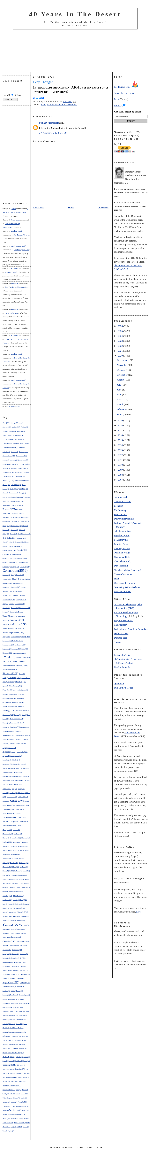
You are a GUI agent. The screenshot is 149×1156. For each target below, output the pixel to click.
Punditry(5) (23, 966)
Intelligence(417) (8, 772)
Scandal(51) (21, 1007)
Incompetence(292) (16, 756)
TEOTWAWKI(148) (8, 1069)
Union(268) (24, 1094)
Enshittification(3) (17, 641)
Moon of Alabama (123, 574)
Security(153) (23, 1015)
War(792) (25, 1110)
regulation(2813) (11, 982)
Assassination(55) (23, 468)
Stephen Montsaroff (18, 246)
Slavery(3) (12, 1024)
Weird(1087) (7, 1118)
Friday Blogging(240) (15, 686)
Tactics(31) (12, 1061)
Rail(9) (4, 974)
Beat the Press (121, 544)
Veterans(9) (14, 1102)
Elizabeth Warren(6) (8, 628)
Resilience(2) (6, 991)
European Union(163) (19, 653)
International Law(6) (8, 780)
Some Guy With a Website (127, 587)
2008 (120, 474)
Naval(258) (26, 871)
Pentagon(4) (26, 904)
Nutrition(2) (15, 883)
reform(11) (13, 978)
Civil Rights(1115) (9, 538)
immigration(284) (22, 752)
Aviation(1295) (8, 480)
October (121, 369)
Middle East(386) (14, 854)
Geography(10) (7, 702)
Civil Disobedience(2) (24, 534)
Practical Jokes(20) (20, 933)
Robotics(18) (11, 999)
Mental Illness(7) (22, 846)
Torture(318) (6, 1081)
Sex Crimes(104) (21, 1019)
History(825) (7, 735)
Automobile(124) (20, 476)
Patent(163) (11, 904)
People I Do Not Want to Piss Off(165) (14, 908)
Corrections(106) (25, 566)
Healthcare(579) (15, 727)
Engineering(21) (7, 641)
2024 (120, 336)
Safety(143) (26, 1003)
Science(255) (21, 1011)
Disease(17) (6, 612)
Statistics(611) (7, 1048)
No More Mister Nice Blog (127, 569)
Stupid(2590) (9, 1056)
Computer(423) (7, 550)
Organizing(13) (26, 887)
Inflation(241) (16, 760)
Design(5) (5, 604)
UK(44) (18, 1094)
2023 (120, 340)
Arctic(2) (5, 464)
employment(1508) (16, 632)
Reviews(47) (6, 995)
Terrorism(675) (20, 1069)
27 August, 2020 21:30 (53, 132)
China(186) (6, 534)
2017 (120, 430)
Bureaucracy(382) (17, 505)
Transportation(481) (9, 1089)
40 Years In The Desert (75, 14)
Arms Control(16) (13, 464)
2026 (120, 326)
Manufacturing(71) (8, 834)
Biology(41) (22, 493)
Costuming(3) (6, 575)
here (138, 911)
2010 (120, 464)
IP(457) (27, 780)
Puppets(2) (11, 970)
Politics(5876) (13, 924)
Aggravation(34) (19, 439)
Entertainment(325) (8, 645)
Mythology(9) (24, 867)
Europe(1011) (7, 653)
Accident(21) (24, 427)
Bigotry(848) (20, 489)
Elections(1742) (19, 624)
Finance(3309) (10, 673)
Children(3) (22, 530)
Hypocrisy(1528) (9, 752)
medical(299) (17, 842)
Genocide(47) (20, 698)
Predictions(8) (7, 937)
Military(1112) (8, 858)
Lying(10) (20, 825)
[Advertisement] (75, 51)
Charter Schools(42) (16, 526)
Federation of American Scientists (130, 629)
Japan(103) (6, 793)
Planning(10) (6, 920)
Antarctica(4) (14, 452)
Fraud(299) (19, 681)
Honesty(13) (26, 735)
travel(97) (18, 1089)
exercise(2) (19, 657)
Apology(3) (6, 460)
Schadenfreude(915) (10, 1011)
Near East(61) (6, 875)
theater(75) (20, 1073)
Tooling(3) (26, 1077)
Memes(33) (14, 846)
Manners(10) (16, 830)
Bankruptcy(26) (19, 480)
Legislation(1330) (9, 817)
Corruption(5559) (15, 570)
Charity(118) (6, 526)
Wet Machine (120, 514)
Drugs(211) (6, 620)
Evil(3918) (9, 657)
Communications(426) (15, 546)
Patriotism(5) (19, 904)
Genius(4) (13, 698)
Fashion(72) (13, 669)
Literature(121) (23, 821)
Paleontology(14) (7, 896)
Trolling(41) (6, 1094)
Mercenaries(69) (7, 850)
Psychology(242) (16, 958)
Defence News (121, 633)
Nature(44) (19, 871)
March (120, 404)
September (122, 374)
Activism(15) (12, 431)
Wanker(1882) (15, 1110)
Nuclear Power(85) (18, 879)
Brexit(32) (13, 501)
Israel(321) (21, 789)
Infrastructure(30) (7, 764)
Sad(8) (21, 1003)
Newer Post (38, 207)
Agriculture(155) (7, 443)
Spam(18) (18, 1040)
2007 (120, 479)
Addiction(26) (21, 431)
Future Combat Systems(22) (20, 690)
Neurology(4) (23, 875)
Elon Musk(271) (19, 628)
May (119, 394)
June (119, 389)
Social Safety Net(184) (16, 1028)
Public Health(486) (15, 962)
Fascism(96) (6, 669)
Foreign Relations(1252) (12, 678)
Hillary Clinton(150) (16, 731)
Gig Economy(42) (13, 706)
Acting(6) (5, 431)
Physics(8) (17, 916)
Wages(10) (6, 1110)
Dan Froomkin (121, 565)
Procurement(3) (7, 950)
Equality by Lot (121, 535)
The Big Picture (122, 548)
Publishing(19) (15, 966)
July (119, 384)
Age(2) (12, 439)
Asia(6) (15, 468)
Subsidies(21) (19, 1057)
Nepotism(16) (15, 875)
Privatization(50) (14, 945)
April (120, 399)
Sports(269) (22, 1044)
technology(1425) (9, 1065)
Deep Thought (43, 82)
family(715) (17, 661)
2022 (120, 345)
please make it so (11, 313)
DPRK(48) (14, 616)
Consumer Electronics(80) (19, 558)
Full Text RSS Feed (123, 687)
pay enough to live (21, 235)
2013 (120, 450)
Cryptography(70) (18, 583)
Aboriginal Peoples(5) (17, 423)
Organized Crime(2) (15, 887)
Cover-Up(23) (20, 575)
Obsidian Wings (122, 552)
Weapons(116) (13, 1114)
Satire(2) (15, 1007)
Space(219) (11, 1040)
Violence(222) (7, 1106)
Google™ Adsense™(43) (22, 710)
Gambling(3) (6, 694)
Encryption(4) (6, 636)
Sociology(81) (22, 1032)
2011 (120, 460)
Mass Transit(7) (16, 838)
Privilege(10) (23, 945)
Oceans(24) (6, 887)
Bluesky (119, 105)
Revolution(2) (14, 995)
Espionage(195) (16, 649)
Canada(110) (15, 513)
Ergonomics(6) (7, 649)
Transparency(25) (16, 1085)
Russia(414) (6, 1003)
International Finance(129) (21, 776)
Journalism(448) (12, 797)
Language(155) (20, 805)
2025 (120, 331)
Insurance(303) (7, 768)
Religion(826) (25, 983)
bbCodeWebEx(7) (16, 485)
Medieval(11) (6, 846)
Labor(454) (11, 805)
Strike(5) (5, 1052)
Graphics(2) (17, 715)
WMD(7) (19, 1127)
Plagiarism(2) (25, 916)
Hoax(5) (14, 735)
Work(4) (5, 1131)
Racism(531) (24, 970)
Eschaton (118, 505)
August (121, 379)
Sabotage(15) (14, 1003)
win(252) (14, 1127)
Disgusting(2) (14, 612)
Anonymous (15, 220)
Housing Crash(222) (16, 743)
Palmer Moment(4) (18, 896)
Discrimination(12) (24, 608)
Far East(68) (19, 665)
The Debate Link (122, 561)
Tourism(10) (14, 1081)
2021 (120, 350)
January (121, 414)
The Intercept (120, 510)
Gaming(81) (13, 694)
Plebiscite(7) (14, 920)
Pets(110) (5, 912)
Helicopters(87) (25, 727)
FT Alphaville (121, 539)
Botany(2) (21, 497)
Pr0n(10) (12, 933)
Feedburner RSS (127, 86)
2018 (120, 425)
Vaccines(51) (6, 1102)
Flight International (123, 620)
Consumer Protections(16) (10, 562)
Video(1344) (22, 1102)
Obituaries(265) (23, 883)
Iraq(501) (12, 784)
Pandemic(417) (7, 900)
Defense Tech (120, 637)
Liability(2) (6, 821)
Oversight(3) (6, 891)
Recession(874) (24, 974)
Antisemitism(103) (21, 456)
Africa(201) (6, 439)
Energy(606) (25, 637)
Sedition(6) (6, 1019)
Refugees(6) (20, 978)
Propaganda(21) (7, 954)
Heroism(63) (6, 731)
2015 (120, 440)
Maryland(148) (7, 838)
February (121, 409)
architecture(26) (23, 460)
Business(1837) (9, 509)
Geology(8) (15, 702)
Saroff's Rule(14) (7, 1007)
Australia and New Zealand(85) (21, 472)
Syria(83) (5, 1061)
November (122, 365)
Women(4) (26, 1127)
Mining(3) (17, 858)
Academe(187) (16, 427)
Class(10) (5, 542)
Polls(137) (27, 925)
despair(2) (11, 604)
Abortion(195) (7, 427)
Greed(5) (24, 715)
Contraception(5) (22, 562)
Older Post (103, 207)
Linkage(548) (14, 821)
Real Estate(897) (13, 974)
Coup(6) (13, 575)
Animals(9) (22, 447)
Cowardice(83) (7, 579)
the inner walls (121, 497)
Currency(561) (15, 587)
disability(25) (6, 608)
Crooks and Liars (122, 501)
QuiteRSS (119, 683)
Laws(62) (17, 813)
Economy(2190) (17, 620)
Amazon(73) (15, 447)
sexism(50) (6, 1024)
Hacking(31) (6, 723)
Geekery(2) (21, 694)
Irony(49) (14, 789)
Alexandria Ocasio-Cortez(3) (21, 443)
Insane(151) (16, 764)
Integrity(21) (26, 768)
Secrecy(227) (14, 1015)
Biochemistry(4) (13, 493)
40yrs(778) (6, 423)
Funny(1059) (7, 690)
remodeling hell (11, 272)
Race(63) (16, 970)
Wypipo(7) (11, 1131)
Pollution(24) (6, 929)
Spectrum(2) (14, 1044)
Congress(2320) (20, 550)
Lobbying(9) (6, 825)
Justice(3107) (17, 800)
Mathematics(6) (25, 838)
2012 (120, 455)
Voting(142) (25, 1106)
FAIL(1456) (7, 661)
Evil (43, 105)
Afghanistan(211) (18, 435)
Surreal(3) (27, 1057)
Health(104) (6, 727)
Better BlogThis (122, 654)
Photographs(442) (8, 916)
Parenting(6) (16, 900)
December (122, 360)
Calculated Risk (122, 557)
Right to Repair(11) (24, 995)
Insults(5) (23, 764)
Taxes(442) (26, 1061)
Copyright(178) (14, 566)
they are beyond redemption (16, 287)
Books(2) (15, 497)
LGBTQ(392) (21, 817)
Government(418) (8, 715)
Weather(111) (22, 1114)
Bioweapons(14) (7, 497)
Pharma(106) (12, 912)
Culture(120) (6, 587)
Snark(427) (19, 1024)
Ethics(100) (25, 649)
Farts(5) (26, 665)
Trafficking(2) (7, 1085)
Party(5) (5, 904)
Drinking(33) (21, 616)
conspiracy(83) (7, 554)
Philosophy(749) (22, 912)
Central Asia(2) (24, 521)
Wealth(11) (6, 1114)
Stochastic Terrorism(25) (19, 1048)
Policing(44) (21, 920)
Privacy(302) (21, 941)
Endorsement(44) (16, 636)
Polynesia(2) (14, 929)
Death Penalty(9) (14, 591)
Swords (117, 642)
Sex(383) (12, 1019)
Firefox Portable (122, 667)
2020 (120, 355)
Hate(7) (22, 723)
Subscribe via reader (124, 93)
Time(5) (19, 1077)
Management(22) (7, 830)
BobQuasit (15, 283)
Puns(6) (5, 970)
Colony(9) (11, 542)
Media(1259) (7, 842)
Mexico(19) (16, 850)
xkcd (116, 578)
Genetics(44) (6, 698)
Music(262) (15, 867)
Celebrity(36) (6, 521)
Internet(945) (19, 780)
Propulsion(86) (24, 954)
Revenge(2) (19, 991)
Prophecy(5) (15, 954)
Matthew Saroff (16, 231)
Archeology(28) (14, 460)
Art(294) (21, 464)
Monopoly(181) (7, 867)
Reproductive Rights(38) (9, 986)
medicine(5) (25, 842)
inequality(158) (7, 760)
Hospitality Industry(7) (9, 739)
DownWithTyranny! (124, 518)
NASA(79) (6, 871)
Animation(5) (6, 452)
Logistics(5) (13, 825)
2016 (120, 435)
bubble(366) (20, 501)
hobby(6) (20, 735)
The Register (120, 624)
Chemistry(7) (14, 530)
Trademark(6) (22, 1081)
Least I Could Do (122, 591)
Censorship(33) (15, 521)
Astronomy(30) (7, 472)
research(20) (20, 986)
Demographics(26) (21, 599)
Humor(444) (12, 748)
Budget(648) (7, 505)
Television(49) (21, 1065)
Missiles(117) (14, 863)
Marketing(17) (18, 834)
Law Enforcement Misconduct (62, 105)
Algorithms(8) (7, 447)
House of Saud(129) (22, 739)
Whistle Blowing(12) (20, 1122)
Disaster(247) (15, 608)
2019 (120, 420)
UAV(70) (12, 1094)
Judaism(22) (21, 797)
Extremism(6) (27, 657)
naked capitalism (122, 531)
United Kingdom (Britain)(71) (11, 1098)
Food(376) (22, 674)
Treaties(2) (25, 1089)
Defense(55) (15, 595)
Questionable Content (124, 583)
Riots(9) (5, 999)
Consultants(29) (7, 558)
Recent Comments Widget (13, 406)
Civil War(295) (21, 538)
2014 (120, 445)
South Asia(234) (16, 1036)
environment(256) (20, 645)
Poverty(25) (6, 933)
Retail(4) (13, 991)
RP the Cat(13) (20, 999)
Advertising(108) (7, 435)
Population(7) (22, 929)
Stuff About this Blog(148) (16, 1052)
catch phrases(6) (24, 517)
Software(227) (7, 1036)
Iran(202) (5, 784)
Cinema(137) (14, 534)
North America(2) (7, 879)
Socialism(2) (6, 1032)
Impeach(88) (6, 756)
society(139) (14, 1032)
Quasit (13, 209)
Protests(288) (7, 958)
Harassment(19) (14, 723)
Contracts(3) (6, 566)
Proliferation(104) (17, 950)
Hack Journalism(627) (17, 719)
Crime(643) (15, 579)
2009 (120, 469)
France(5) (13, 681)
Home (71, 207)
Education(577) (8, 624)
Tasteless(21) (19, 1061)
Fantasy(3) (12, 665)
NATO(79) (12, 871)
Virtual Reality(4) (17, 1106)
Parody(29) (23, 900)
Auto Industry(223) (8, 476)
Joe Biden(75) (14, 793)
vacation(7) (23, 1098)
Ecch (116, 99)
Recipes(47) (6, 978)
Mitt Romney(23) (23, 863)
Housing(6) (6, 743)
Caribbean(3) (15, 517)
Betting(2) (13, 489)
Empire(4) (5, 632)
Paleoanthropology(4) (16, 891)
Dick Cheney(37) (20, 604)
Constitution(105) (17, 554)
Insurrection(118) (17, 768)
